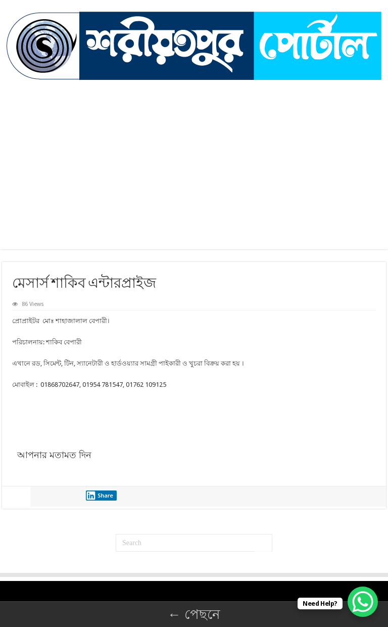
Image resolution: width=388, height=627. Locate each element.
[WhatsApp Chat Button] (363, 602)
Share (99, 495)
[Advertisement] (194, 178)
